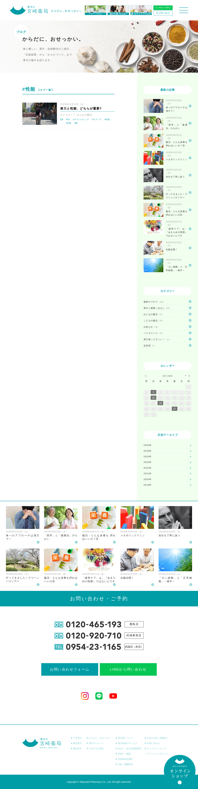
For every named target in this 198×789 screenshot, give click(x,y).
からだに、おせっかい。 (99, 738)
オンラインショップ (155, 748)
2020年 (148, 479)
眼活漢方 (76, 743)
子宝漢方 (76, 738)
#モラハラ (96, 119)
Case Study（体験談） (157, 738)
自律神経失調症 (124, 759)
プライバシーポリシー (156, 754)
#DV (68, 119)
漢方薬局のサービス (126, 743)
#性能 (107, 119)
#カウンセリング (81, 119)
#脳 (76, 123)
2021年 (148, 473)
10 (153, 397)
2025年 (148, 451)
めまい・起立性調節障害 (128, 748)
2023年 (148, 462)
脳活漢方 (76, 748)
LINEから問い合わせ (128, 669)
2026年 (148, 445)
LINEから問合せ (163, 8)
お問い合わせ (163, 13)
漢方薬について (124, 738)
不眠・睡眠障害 (124, 764)
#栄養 (68, 123)
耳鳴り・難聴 (123, 754)
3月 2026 (168, 375)
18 (160, 403)
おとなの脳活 (84, 114)
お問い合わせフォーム (69, 669)
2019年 (148, 485)
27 (174, 408)
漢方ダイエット (95, 743)
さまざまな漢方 (95, 748)
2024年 (148, 456)
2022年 (148, 468)
